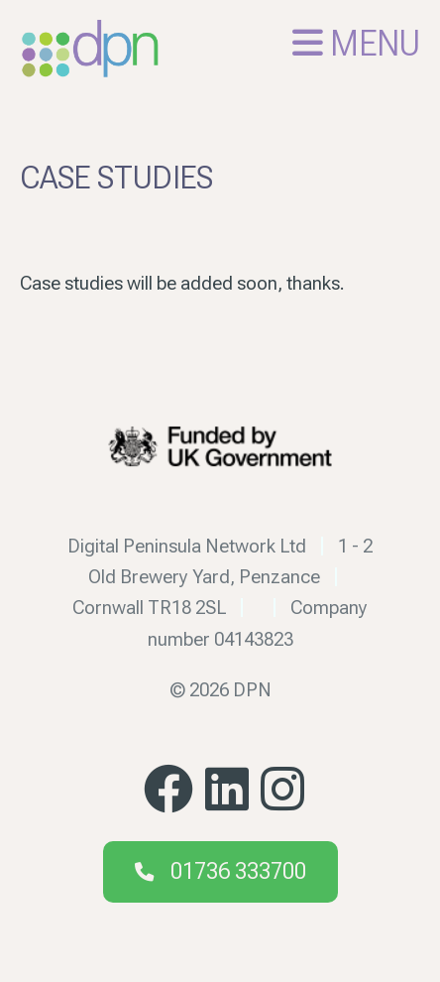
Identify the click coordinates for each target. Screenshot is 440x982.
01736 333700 (238, 871)
